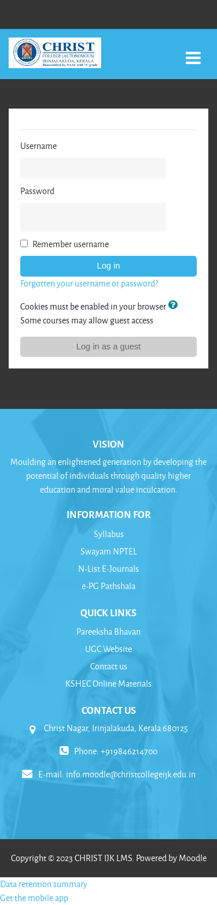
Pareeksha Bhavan (108, 631)
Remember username (70, 244)
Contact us (108, 666)
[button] (175, 306)
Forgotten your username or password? (89, 283)
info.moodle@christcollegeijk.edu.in (131, 774)
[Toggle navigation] (193, 51)
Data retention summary (43, 884)
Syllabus (109, 534)
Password (37, 191)
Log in (108, 265)
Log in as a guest (108, 346)
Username (38, 146)
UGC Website (108, 649)
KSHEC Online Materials (108, 683)
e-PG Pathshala (108, 586)
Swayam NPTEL (108, 551)
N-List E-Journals (108, 569)
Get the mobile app (34, 898)
